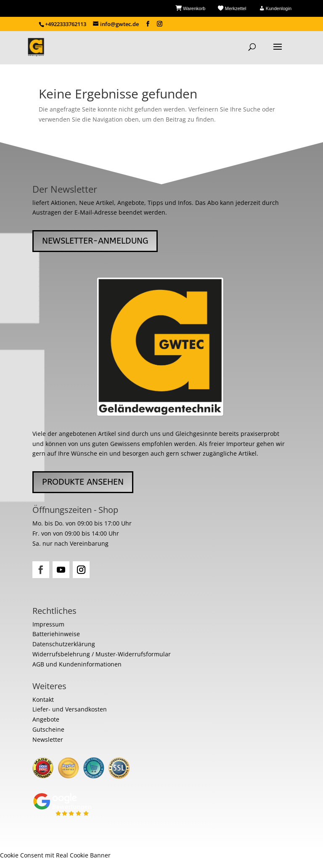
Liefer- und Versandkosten (69, 709)
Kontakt (43, 699)
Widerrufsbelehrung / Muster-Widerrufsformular (101, 654)
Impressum (48, 624)
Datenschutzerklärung (63, 644)
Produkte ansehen (83, 482)
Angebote (45, 719)
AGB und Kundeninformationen (77, 664)
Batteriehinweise (56, 634)
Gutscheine (48, 729)
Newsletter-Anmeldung (95, 241)
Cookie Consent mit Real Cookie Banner (55, 855)
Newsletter (47, 739)
